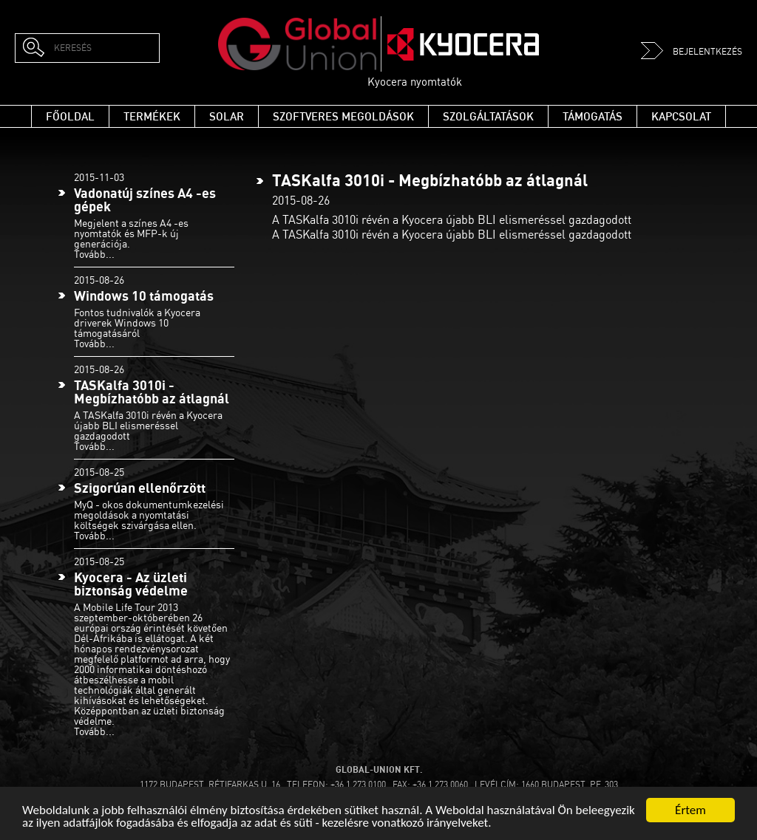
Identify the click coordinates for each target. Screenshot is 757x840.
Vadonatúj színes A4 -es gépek (145, 200)
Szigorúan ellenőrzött (140, 487)
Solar (226, 116)
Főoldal (70, 116)
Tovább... (94, 253)
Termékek (151, 116)
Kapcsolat (681, 116)
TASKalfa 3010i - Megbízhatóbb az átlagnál (151, 392)
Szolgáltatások (488, 116)
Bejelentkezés (691, 51)
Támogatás (592, 116)
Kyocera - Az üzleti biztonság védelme (131, 584)
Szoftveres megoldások (343, 116)
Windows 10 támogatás (144, 295)
